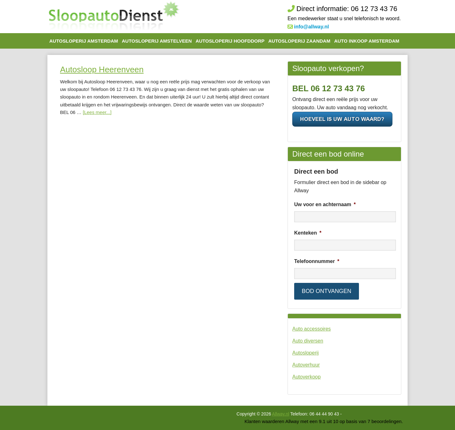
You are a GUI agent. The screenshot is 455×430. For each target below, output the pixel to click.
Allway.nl (280, 413)
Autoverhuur (306, 364)
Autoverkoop (306, 376)
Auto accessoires (311, 328)
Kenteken (307, 233)
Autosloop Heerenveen (102, 69)
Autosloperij (305, 352)
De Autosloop (113, 16)
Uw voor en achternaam (325, 204)
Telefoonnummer (316, 261)
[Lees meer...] (97, 112)
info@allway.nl (311, 26)
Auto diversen (307, 340)
